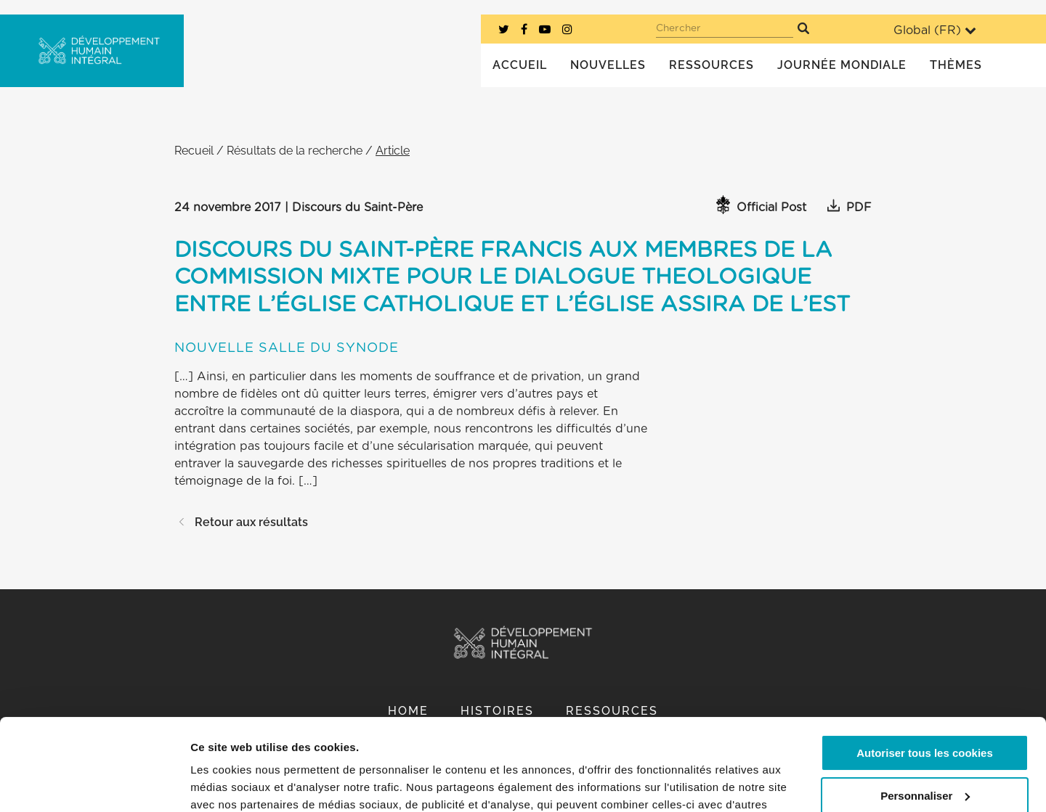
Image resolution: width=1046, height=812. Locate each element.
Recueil (194, 150)
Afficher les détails (239, 783)
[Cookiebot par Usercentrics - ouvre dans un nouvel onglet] (94, 784)
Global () (934, 30)
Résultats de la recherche (294, 150)
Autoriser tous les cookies (924, 674)
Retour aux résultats (241, 522)
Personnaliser (925, 716)
